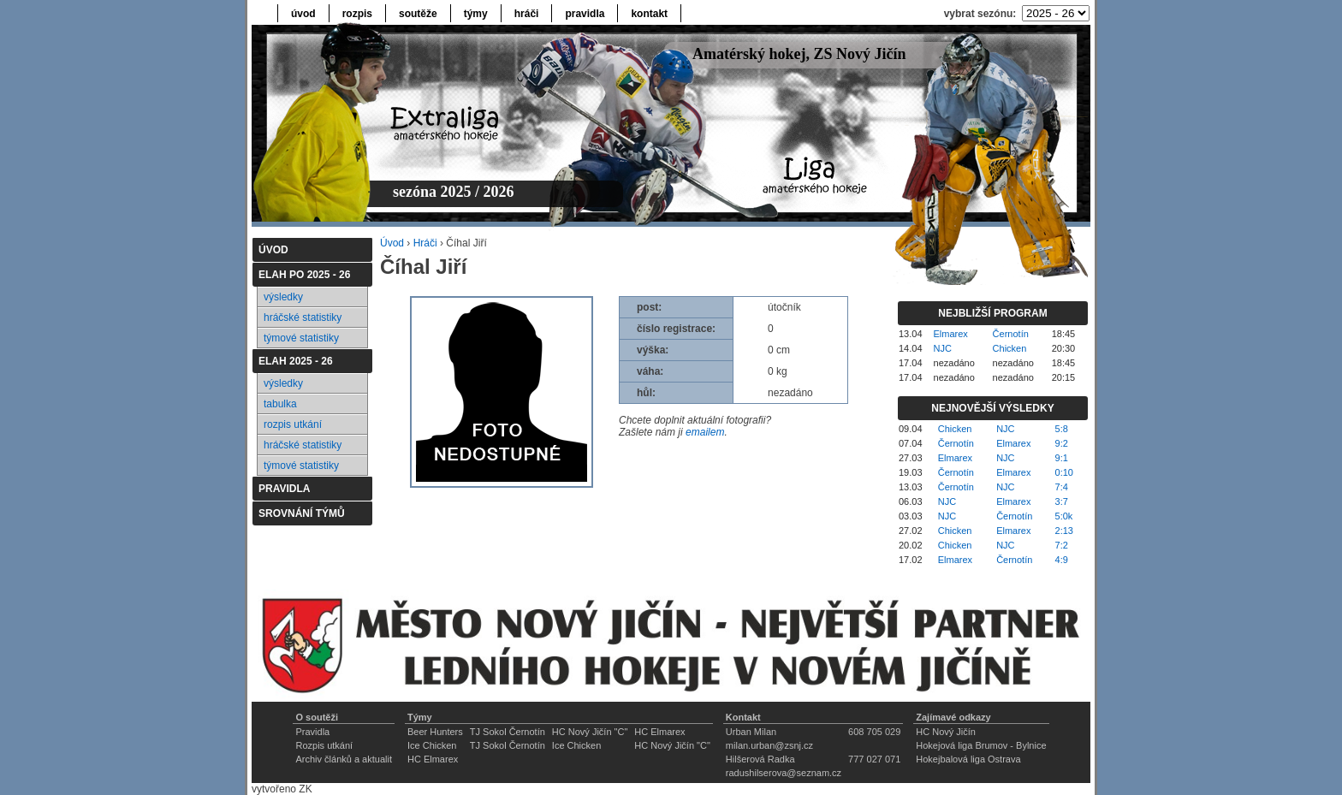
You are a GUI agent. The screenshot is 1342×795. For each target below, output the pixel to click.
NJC (943, 348)
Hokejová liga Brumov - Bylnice (981, 745)
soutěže (418, 14)
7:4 (1061, 487)
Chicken (1010, 348)
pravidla (584, 14)
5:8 (1061, 429)
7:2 (1061, 545)
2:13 (1064, 530)
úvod (303, 14)
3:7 (1061, 501)
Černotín (1011, 334)
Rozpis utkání (324, 745)
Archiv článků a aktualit (343, 759)
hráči (526, 14)
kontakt (649, 14)
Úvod (392, 243)
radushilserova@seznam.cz (783, 773)
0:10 (1064, 472)
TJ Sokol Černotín (507, 732)
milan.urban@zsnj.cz (769, 745)
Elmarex (951, 334)
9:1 (1061, 458)
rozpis (357, 14)
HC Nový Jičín (946, 732)
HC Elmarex (659, 732)
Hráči (425, 243)
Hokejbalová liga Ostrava (968, 759)
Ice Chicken (431, 745)
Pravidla (312, 732)
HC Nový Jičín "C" (590, 732)
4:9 (1061, 560)
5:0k (1064, 516)
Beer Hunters (435, 732)
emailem (705, 432)
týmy (476, 14)
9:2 (1061, 443)
